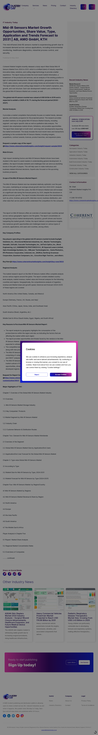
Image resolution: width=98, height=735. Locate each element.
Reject (37, 374)
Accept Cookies (60, 374)
